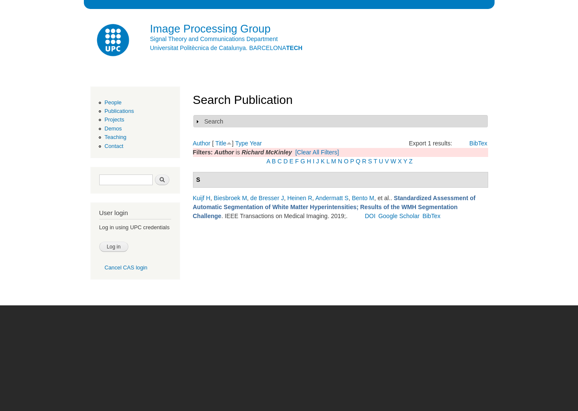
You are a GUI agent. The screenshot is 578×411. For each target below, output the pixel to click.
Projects (114, 119)
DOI (370, 216)
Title (220, 143)
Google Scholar (399, 216)
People (113, 102)
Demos (113, 128)
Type (241, 143)
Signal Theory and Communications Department (214, 38)
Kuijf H (201, 198)
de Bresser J (267, 198)
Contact (113, 146)
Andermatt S (332, 198)
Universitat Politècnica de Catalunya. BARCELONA (226, 47)
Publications (119, 111)
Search (214, 121)
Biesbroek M (230, 198)
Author (201, 143)
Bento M (363, 198)
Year (256, 143)
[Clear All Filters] (317, 152)
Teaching (115, 137)
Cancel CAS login (125, 267)
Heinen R (299, 198)
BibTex (478, 143)
